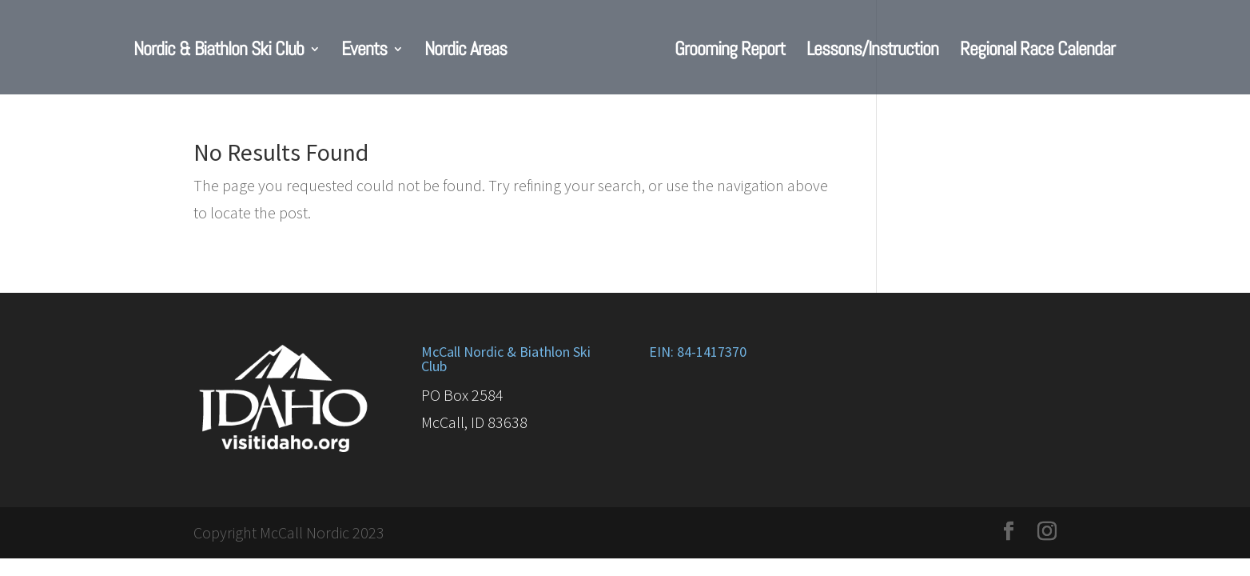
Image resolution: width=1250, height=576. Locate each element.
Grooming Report (730, 52)
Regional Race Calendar (1037, 52)
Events (364, 52)
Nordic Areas (465, 52)
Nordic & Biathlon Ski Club (218, 52)
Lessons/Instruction (872, 52)
